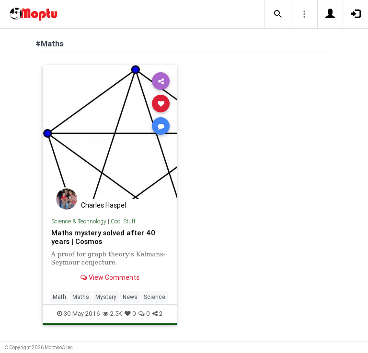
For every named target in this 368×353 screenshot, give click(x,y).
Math (59, 296)
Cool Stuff (123, 221)
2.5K (112, 313)
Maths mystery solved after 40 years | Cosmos (103, 237)
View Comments (109, 277)
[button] (278, 14)
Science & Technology (78, 221)
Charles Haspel (103, 205)
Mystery (105, 296)
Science (154, 296)
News (130, 296)
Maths (80, 296)
